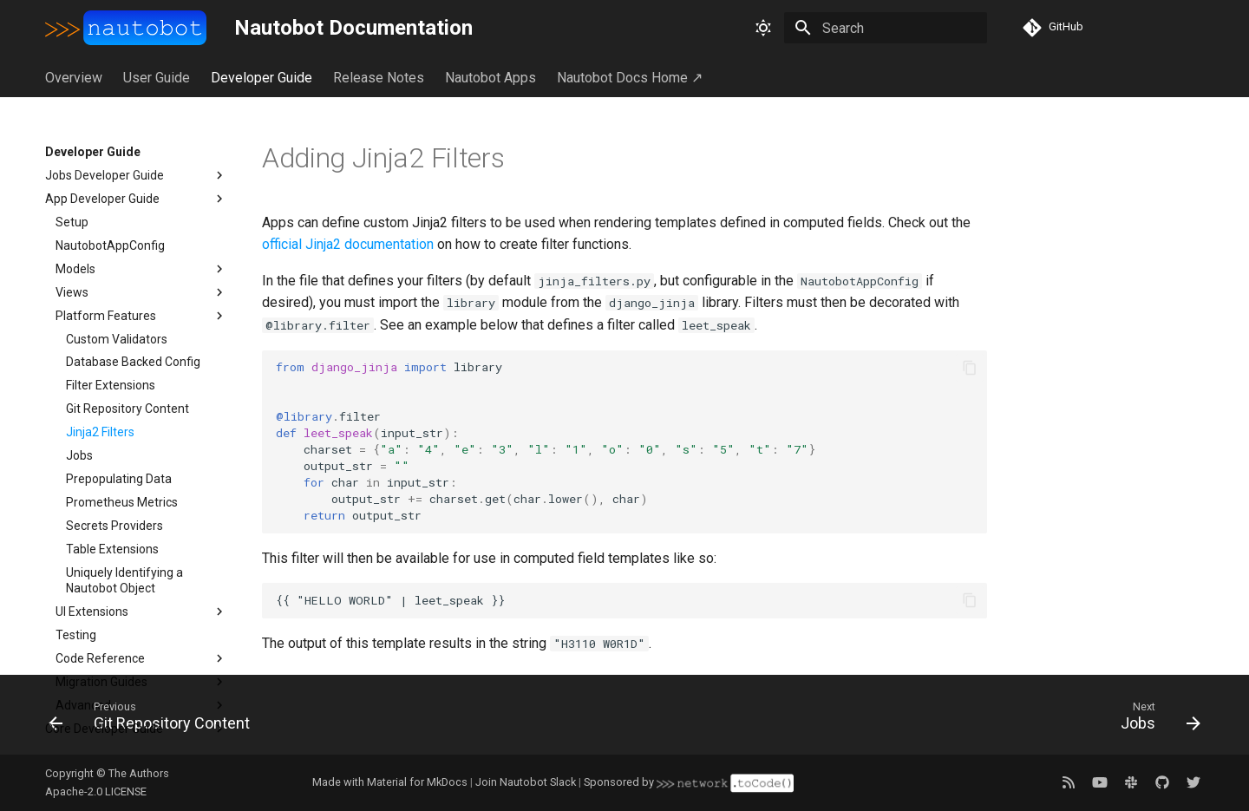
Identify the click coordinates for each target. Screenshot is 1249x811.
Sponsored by (689, 781)
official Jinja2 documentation (348, 244)
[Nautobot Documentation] (125, 27)
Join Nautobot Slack (525, 781)
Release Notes (378, 77)
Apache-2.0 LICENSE (96, 791)
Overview (73, 77)
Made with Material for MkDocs (390, 781)
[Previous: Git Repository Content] (155, 720)
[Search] (885, 27)
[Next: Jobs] (1154, 720)
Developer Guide (261, 77)
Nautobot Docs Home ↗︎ (630, 77)
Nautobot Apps (490, 77)
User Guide (156, 77)
